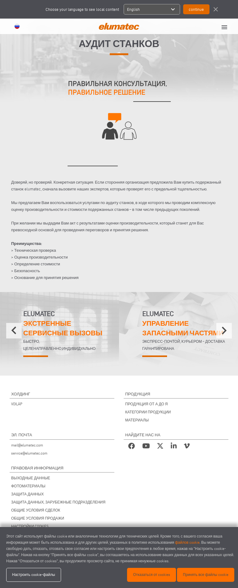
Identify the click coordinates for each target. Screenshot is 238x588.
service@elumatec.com (29, 453)
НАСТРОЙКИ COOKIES (30, 526)
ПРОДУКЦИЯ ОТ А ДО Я (146, 404)
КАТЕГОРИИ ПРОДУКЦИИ (148, 412)
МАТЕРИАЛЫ (137, 420)
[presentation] (14, 330)
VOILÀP (16, 404)
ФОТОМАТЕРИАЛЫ (28, 486)
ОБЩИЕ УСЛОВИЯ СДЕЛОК (35, 510)
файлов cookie (187, 542)
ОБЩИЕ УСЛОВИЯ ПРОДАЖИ (37, 518)
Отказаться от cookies (151, 575)
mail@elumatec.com (27, 445)
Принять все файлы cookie (205, 575)
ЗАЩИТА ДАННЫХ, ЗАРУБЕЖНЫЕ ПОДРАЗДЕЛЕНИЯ (58, 502)
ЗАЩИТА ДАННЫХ (27, 494)
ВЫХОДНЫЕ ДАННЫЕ (30, 478)
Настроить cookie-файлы (33, 575)
